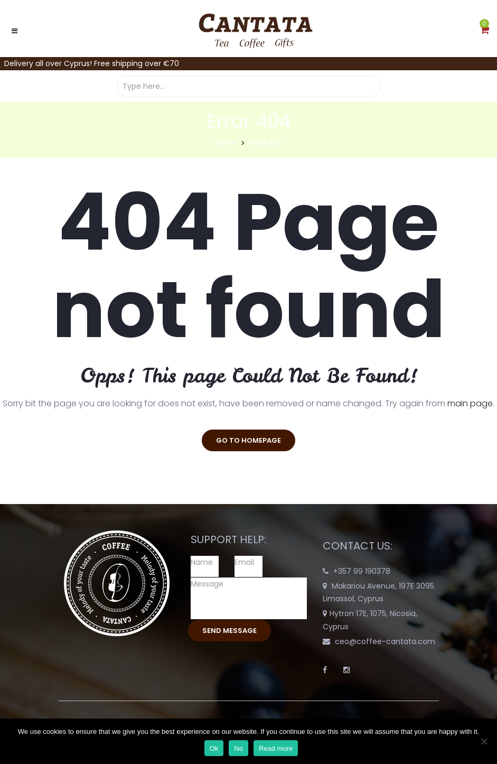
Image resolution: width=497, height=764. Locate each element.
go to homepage (248, 440)
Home (225, 143)
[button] (484, 30)
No (238, 748)
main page (470, 403)
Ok (214, 748)
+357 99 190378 (361, 571)
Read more (276, 748)
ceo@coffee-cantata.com (385, 641)
